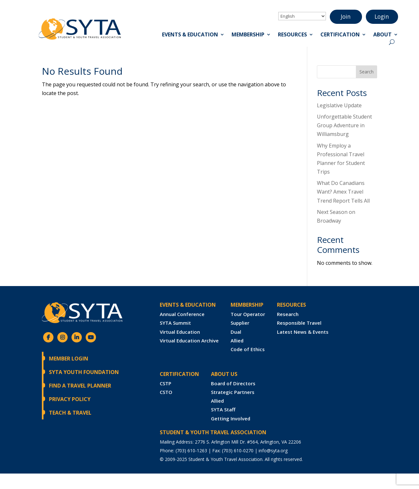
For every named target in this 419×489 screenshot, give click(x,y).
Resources (292, 35)
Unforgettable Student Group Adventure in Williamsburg (344, 125)
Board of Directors (233, 383)
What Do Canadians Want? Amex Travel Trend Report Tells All (343, 191)
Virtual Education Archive (189, 340)
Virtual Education (180, 332)
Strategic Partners (232, 392)
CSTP (165, 383)
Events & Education (190, 35)
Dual (236, 332)
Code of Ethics (248, 349)
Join (346, 17)
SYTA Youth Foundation (84, 372)
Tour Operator (248, 314)
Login (382, 17)
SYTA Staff (223, 409)
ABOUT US (224, 374)
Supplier (240, 323)
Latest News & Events (303, 332)
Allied (237, 340)
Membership (248, 35)
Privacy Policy (69, 399)
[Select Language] (302, 16)
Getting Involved (230, 418)
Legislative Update (339, 105)
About (382, 35)
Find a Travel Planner (80, 385)
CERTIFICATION (179, 374)
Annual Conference (182, 314)
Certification (340, 35)
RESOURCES (291, 304)
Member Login (68, 358)
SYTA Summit (175, 323)
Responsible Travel (299, 323)
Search (366, 72)
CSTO (166, 392)
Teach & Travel (70, 412)
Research (288, 314)
